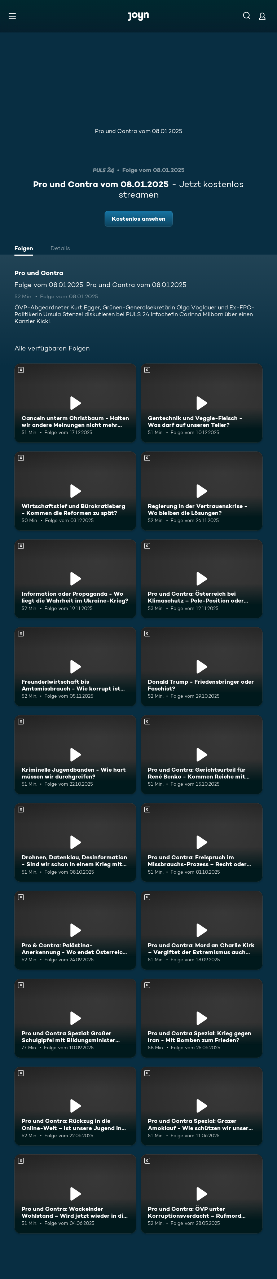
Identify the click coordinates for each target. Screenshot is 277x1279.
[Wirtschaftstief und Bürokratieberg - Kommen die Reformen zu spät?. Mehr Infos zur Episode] (75, 491)
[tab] (25, 249)
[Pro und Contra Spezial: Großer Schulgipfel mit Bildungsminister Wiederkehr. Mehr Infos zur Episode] (75, 1018)
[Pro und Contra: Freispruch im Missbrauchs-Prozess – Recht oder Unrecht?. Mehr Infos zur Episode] (202, 842)
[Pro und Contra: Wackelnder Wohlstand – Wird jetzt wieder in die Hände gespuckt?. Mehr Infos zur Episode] (75, 1194)
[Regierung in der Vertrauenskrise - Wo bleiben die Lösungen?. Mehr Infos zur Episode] (202, 491)
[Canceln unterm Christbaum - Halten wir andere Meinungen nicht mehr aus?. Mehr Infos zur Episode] (75, 403)
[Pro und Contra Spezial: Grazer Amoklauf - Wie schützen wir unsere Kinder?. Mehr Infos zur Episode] (202, 1106)
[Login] (262, 16)
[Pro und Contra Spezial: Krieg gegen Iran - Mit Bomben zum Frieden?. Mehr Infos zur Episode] (202, 1018)
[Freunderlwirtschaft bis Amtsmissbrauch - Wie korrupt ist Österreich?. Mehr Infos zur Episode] (75, 666)
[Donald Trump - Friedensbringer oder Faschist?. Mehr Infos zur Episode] (202, 666)
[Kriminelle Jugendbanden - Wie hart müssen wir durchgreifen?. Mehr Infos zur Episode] (75, 754)
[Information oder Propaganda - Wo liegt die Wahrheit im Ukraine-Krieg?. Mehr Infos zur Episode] (75, 579)
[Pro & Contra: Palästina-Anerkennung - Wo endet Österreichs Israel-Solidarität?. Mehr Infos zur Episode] (75, 930)
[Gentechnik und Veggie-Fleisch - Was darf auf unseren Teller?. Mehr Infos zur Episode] (202, 403)
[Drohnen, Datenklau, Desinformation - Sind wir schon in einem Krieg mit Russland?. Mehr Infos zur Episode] (75, 842)
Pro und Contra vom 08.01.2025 (138, 131)
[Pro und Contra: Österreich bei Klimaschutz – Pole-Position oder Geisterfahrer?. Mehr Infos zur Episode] (202, 579)
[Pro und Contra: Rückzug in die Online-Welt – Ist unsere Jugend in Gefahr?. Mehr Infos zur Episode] (75, 1106)
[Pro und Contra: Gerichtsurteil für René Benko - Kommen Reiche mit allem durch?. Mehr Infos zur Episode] (202, 754)
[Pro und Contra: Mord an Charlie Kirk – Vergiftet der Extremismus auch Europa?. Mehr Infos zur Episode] (202, 930)
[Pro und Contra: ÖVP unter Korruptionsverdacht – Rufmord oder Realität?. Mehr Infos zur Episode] (202, 1194)
